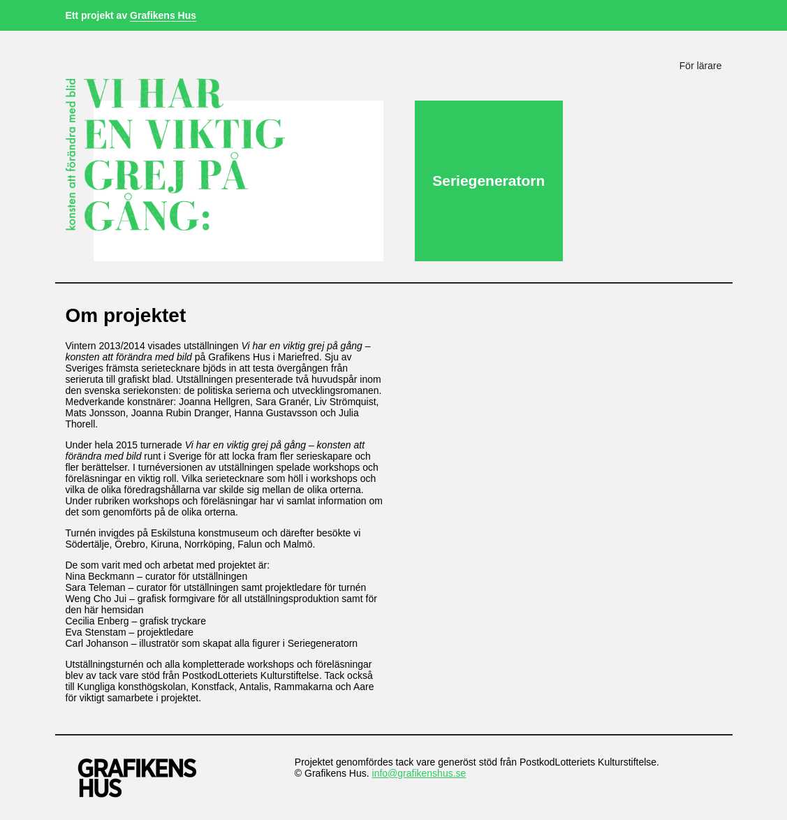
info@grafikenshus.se (419, 773)
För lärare (700, 65)
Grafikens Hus (163, 15)
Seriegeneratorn (488, 181)
